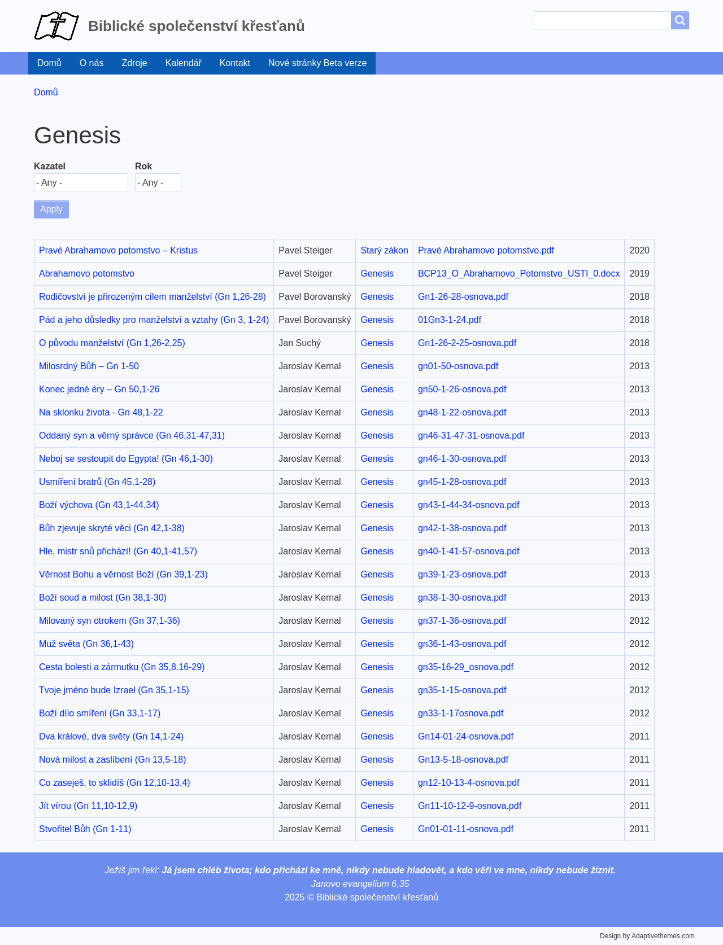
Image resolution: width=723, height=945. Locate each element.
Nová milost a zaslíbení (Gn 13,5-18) (112, 759)
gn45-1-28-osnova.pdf (462, 482)
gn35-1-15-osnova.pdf (462, 690)
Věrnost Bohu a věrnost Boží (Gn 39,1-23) (123, 574)
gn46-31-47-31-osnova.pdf (471, 435)
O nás (92, 63)
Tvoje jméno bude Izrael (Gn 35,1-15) (114, 690)
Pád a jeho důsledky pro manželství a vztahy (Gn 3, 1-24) (154, 320)
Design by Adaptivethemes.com (647, 936)
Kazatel (50, 166)
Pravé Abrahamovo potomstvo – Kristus (118, 250)
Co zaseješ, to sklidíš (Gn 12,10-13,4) (114, 783)
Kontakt (235, 63)
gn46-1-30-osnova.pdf (462, 458)
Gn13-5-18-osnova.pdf (463, 759)
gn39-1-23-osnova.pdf (462, 574)
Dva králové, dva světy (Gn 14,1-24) (111, 736)
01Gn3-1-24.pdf (449, 320)
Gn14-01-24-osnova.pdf (465, 736)
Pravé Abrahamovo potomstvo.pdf (486, 250)
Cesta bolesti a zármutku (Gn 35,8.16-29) (121, 667)
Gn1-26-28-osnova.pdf (463, 296)
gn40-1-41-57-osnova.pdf (469, 551)
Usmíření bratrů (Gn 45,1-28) (97, 482)
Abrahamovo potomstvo (86, 273)
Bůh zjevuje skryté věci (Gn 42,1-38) (112, 528)
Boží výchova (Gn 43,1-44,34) (99, 505)
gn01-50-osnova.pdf (458, 366)
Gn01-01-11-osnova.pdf (465, 829)
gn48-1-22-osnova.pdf (462, 412)
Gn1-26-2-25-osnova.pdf (467, 343)
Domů (49, 63)
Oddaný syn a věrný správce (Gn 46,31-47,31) (132, 435)
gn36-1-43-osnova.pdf (462, 644)
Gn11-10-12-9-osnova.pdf (469, 806)
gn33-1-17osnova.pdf (460, 713)
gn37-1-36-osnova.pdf (462, 620)
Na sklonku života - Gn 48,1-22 (101, 412)
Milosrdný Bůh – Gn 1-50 (89, 366)
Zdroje (134, 63)
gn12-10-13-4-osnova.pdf (469, 783)
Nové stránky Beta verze (317, 63)
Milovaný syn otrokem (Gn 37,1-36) (109, 620)
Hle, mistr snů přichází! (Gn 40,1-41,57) (118, 551)
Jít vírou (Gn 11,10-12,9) (88, 806)
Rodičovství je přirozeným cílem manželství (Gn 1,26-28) (152, 296)
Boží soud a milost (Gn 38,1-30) (103, 597)
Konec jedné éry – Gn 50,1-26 (99, 389)
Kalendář (183, 63)
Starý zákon (384, 250)
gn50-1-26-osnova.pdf (462, 389)
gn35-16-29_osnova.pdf (465, 667)
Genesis (377, 273)
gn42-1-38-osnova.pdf (462, 528)
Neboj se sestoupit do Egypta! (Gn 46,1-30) (126, 458)
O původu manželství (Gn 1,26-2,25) (112, 343)
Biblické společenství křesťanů (196, 26)
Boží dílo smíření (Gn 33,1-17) (99, 713)
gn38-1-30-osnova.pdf (462, 597)
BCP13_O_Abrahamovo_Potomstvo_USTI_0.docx (519, 273)
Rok (143, 166)
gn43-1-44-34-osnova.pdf (469, 505)
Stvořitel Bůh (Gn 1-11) (85, 829)
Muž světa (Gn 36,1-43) (86, 644)
